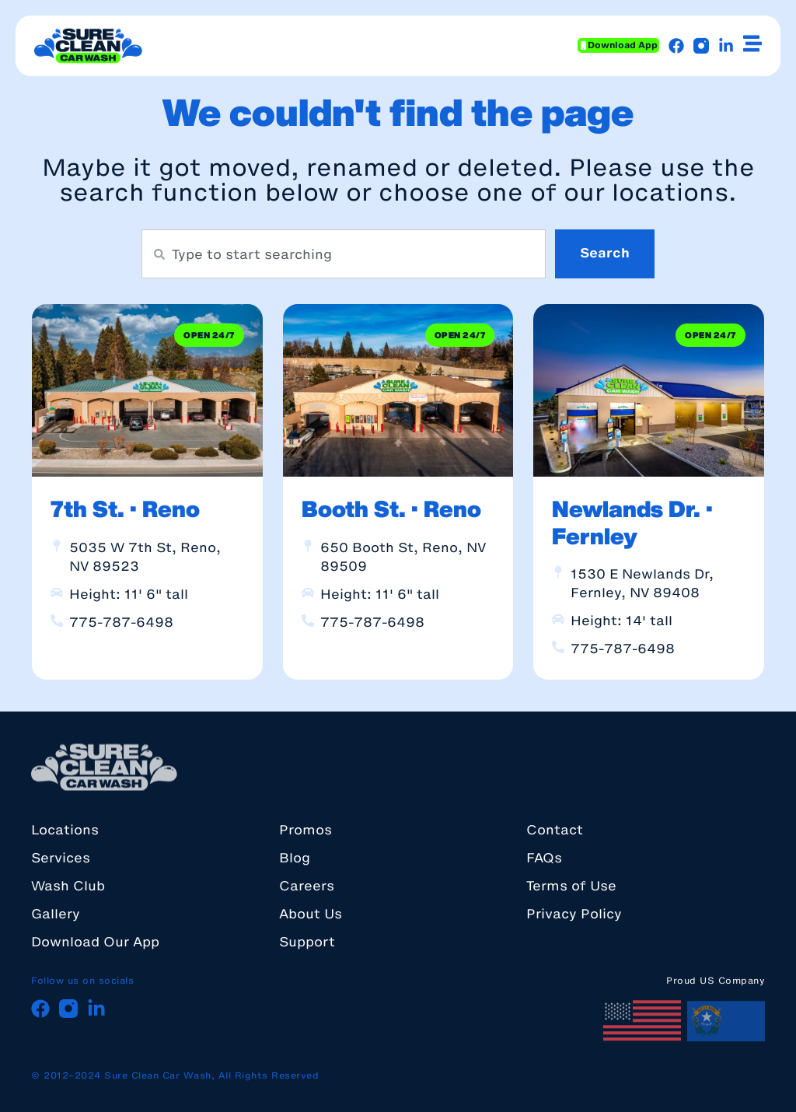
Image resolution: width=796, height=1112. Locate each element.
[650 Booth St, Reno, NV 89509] (308, 546)
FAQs (544, 857)
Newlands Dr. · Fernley (632, 522)
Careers (306, 885)
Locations (65, 829)
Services (60, 857)
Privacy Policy (574, 913)
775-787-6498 (121, 622)
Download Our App (95, 941)
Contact (554, 829)
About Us (310, 913)
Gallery (55, 913)
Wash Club (68, 885)
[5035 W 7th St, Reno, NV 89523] (57, 546)
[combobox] (343, 253)
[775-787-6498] (57, 620)
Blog (294, 857)
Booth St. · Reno (391, 508)
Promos (305, 829)
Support (307, 941)
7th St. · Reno (125, 508)
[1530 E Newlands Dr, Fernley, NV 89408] (558, 572)
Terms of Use (571, 885)
